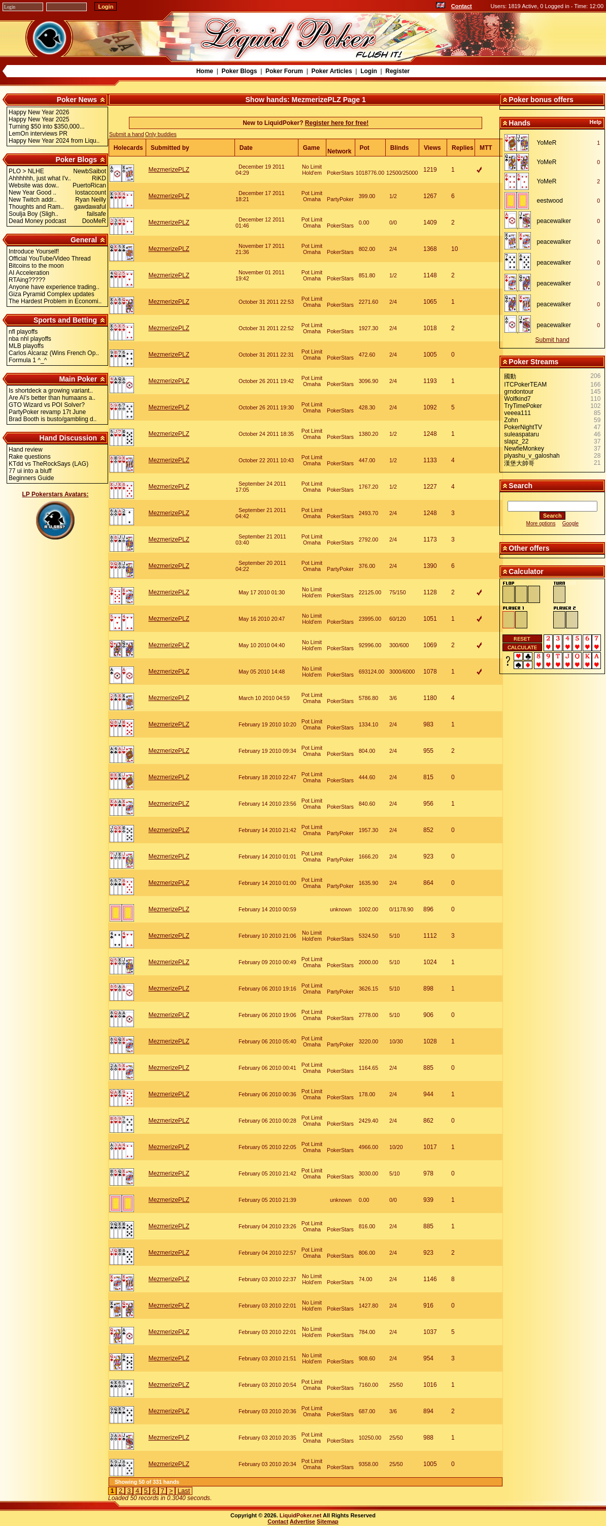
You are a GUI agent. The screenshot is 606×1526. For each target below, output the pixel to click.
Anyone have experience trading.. (54, 287)
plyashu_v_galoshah (531, 455)
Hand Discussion (68, 438)
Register (397, 71)
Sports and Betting (65, 320)
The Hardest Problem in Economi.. (55, 301)
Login (368, 71)
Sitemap (328, 1521)
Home (204, 71)
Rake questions (30, 456)
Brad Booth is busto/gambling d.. (52, 419)
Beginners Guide (31, 478)
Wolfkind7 (517, 398)
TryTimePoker (523, 405)
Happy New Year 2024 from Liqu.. (54, 140)
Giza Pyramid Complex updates (51, 294)
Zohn (511, 420)
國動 (510, 376)
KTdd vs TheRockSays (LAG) (48, 463)
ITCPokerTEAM (525, 384)
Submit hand (552, 339)
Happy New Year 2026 (39, 112)
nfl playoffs (23, 331)
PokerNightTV (523, 427)
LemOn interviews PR (38, 133)
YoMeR (547, 142)
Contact (461, 6)
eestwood (550, 200)
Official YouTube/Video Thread (50, 258)
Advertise (302, 1521)
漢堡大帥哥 (519, 463)
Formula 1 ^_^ (28, 360)
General (84, 240)
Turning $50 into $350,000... (47, 126)
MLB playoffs (26, 345)
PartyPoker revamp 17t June (47, 412)
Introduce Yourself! (34, 251)
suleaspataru (521, 434)
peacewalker (554, 221)
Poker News (77, 100)
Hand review (26, 449)
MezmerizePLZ (168, 169)
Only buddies (161, 134)
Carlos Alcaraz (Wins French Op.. (54, 353)
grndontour (518, 391)
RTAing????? (27, 279)
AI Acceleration (29, 272)
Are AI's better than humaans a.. (52, 397)
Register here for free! (336, 122)
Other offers (529, 548)
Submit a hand (126, 134)
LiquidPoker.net (301, 1515)
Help (595, 122)
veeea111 (517, 413)
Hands (519, 123)
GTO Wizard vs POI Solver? (47, 404)
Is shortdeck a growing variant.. (51, 390)
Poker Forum (284, 71)
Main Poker (78, 379)
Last (184, 1491)
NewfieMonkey (524, 448)
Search (520, 486)
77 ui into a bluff (30, 470)
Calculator (526, 571)
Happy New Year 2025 (39, 119)
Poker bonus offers (541, 100)
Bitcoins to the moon (36, 265)
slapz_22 (516, 441)
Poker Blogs (239, 71)
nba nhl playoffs (30, 338)
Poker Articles (331, 71)
